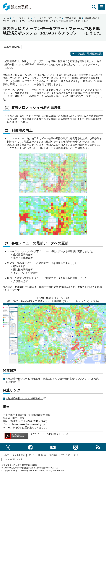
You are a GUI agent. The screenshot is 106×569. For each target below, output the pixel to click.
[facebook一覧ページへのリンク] (30, 447)
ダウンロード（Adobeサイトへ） (49, 434)
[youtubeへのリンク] (53, 447)
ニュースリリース (21, 18)
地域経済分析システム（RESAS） (26, 398)
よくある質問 (18, 455)
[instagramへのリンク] (75, 447)
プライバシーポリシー (71, 455)
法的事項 (53, 455)
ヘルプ (6, 455)
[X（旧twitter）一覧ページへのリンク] (8, 447)
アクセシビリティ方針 (13, 459)
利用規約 (42, 455)
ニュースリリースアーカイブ (47, 18)
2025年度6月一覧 (73, 18)
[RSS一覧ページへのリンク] (98, 447)
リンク (31, 455)
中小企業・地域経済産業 (87, 53)
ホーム (6, 18)
